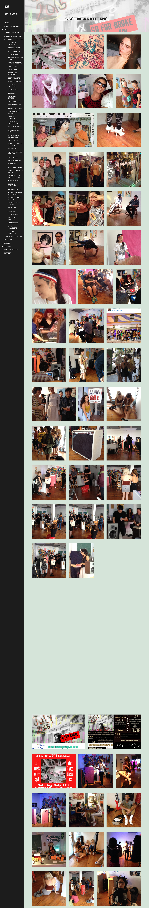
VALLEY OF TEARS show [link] (15, 59)
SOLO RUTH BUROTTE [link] (12, 218)
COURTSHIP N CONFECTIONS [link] (13, 136)
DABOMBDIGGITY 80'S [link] (15, 131)
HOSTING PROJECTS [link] (12, 185)
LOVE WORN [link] (13, 214)
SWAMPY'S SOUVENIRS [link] (12, 227)
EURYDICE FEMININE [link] (12, 117)
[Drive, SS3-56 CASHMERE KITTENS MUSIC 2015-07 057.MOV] (58, 690)
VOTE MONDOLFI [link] (14, 181)
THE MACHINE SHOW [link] (14, 112)
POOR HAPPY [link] (13, 54)
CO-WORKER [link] (13, 90)
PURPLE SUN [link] (13, 66)
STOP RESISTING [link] (14, 105)
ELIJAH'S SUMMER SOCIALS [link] (15, 144)
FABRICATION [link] (9, 240)
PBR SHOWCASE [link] (14, 127)
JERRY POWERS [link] (14, 78)
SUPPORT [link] (7, 253)
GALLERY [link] (8, 29)
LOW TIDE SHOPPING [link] (12, 43)
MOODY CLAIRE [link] (14, 189)
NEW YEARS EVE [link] (14, 81)
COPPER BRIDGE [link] (14, 51)
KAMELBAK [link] (12, 69)
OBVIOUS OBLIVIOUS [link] (12, 85)
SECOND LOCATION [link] (13, 36)
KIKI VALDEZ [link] (13, 157)
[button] (146, 2)
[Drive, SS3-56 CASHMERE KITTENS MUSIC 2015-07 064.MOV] (58, 646)
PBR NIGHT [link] (12, 149)
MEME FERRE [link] (13, 223)
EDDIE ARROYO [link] (14, 101)
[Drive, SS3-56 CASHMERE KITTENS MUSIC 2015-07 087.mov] (58, 602)
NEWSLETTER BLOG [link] (12, 26)
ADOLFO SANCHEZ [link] (11, 250)
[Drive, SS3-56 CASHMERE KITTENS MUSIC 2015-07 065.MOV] (114, 646)
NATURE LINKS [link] (14, 48)
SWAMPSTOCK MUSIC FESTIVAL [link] (15, 176)
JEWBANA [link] (12, 208)
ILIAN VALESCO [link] (14, 160)
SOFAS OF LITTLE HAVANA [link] (15, 153)
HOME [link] (6, 23)
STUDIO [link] (7, 243)
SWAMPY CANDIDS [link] (14, 236)
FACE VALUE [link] (13, 140)
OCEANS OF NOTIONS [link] (12, 74)
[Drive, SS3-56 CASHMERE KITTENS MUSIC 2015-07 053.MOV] (114, 690)
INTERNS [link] (7, 246)
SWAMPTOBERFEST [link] (15, 63)
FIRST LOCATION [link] (12, 33)
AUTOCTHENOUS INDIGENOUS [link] (15, 193)
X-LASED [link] (11, 93)
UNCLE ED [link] (12, 164)
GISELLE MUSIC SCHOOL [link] (14, 203)
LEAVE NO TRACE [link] (15, 108)
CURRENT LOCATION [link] (14, 39)
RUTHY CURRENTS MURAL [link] (15, 171)
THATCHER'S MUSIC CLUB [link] (13, 122)
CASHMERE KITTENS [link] (12, 97)
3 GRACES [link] (11, 211)
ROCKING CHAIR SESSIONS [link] (14, 198)
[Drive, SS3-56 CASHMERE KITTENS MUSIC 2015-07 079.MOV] (114, 602)
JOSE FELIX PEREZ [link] (15, 167)
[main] (86, 19)
